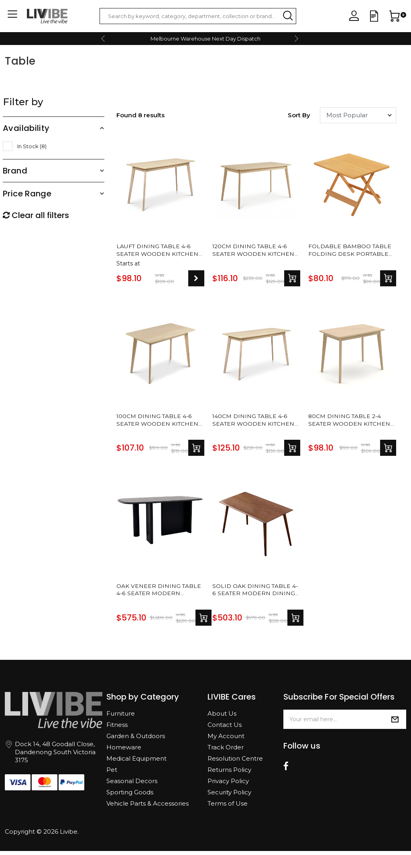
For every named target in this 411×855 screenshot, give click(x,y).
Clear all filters (36, 215)
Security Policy (229, 796)
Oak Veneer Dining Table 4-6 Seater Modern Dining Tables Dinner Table (156, 593)
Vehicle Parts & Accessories (147, 807)
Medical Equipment (136, 762)
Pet (111, 773)
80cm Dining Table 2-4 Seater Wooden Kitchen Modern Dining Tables (352, 422)
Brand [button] (15, 170)
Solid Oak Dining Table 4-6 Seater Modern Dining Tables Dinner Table (253, 593)
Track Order (226, 751)
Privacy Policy (228, 785)
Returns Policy (229, 773)
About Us (222, 717)
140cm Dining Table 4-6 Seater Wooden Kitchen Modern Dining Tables (256, 422)
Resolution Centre (235, 762)
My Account (226, 740)
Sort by (299, 115)
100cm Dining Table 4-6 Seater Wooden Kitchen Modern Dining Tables (160, 422)
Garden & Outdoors (135, 740)
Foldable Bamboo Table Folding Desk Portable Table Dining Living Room (349, 251)
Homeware (123, 751)
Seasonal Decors (131, 785)
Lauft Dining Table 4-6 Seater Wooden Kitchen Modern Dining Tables (160, 251)
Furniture (120, 717)
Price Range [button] (27, 193)
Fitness (117, 729)
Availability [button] (26, 128)
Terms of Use (228, 807)
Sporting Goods (129, 796)
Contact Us (225, 729)
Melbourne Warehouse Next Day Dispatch (205, 38)
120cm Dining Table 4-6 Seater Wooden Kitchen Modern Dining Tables (256, 251)
